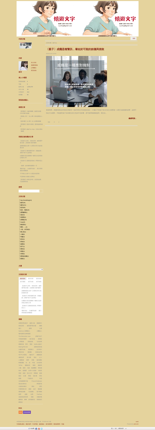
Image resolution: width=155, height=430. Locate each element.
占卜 (40, 357)
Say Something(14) (26, 200)
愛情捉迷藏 (22, 391)
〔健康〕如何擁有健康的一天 (28, 165)
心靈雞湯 (21, 360)
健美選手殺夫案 (31, 325)
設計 (34, 389)
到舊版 (34, 4)
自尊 (32, 394)
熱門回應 (30, 281)
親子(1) (22, 246)
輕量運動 (21, 362)
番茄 (29, 376)
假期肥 (25, 370)
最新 (134, 38)
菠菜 (40, 373)
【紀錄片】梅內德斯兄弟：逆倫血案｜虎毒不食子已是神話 (31, 152)
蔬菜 (24, 373)
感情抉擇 (21, 357)
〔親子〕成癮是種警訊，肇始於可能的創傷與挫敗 (75, 49)
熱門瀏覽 (22, 281)
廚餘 (32, 397)
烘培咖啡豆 (31, 399)
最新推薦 (38, 278)
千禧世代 (30, 378)
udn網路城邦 (133, 2)
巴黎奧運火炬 (23, 389)
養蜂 (25, 399)
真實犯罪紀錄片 (23, 323)
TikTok (20, 365)
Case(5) (22, 222)
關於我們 (28, 424)
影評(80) (22, 207)
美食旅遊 (30, 341)
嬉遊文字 (24, 3)
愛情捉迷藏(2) (24, 256)
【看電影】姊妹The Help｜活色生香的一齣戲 (31, 130)
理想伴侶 (21, 352)
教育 (20, 394)
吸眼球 (40, 365)
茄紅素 (35, 376)
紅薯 (24, 376)
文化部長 (39, 362)
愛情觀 (30, 352)
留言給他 (33, 70)
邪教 (33, 360)
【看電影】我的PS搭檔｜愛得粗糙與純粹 (31, 125)
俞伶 (20, 72)
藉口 (20, 328)
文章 (22, 33)
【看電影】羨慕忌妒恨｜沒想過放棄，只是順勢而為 (31, 180)
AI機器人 (39, 331)
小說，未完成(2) (25, 229)
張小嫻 (29, 357)
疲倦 (30, 328)
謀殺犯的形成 (38, 347)
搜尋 (41, 191)
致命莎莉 (21, 325)
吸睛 (34, 365)
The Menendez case (25, 336)
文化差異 (39, 341)
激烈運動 (39, 360)
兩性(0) (22, 249)
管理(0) (22, 253)
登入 (112, 428)
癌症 (40, 376)
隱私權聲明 (57, 424)
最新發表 (22, 278)
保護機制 (33, 368)
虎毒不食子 (38, 336)
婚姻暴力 (39, 323)
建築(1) (22, 258)
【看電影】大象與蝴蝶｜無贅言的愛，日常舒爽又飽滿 (31, 112)
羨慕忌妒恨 (38, 352)
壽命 (33, 386)
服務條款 (41, 424)
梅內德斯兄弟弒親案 (24, 333)
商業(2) (22, 251)
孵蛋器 (21, 402)
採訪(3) (22, 215)
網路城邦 (121, 428)
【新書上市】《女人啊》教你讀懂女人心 (31, 117)
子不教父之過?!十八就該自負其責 (30, 173)
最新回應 (30, 278)
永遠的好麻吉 (23, 386)
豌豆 (20, 376)
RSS (20, 412)
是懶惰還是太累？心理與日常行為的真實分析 (31, 147)
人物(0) (22, 234)
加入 (116, 428)
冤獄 (31, 344)
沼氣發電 (39, 397)
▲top (137, 421)
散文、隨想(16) (24, 210)
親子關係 (39, 391)
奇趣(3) (22, 236)
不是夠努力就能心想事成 (27, 176)
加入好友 (33, 62)
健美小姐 (32, 323)
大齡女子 (31, 354)
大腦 (28, 368)
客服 (62, 424)
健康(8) (22, 244)
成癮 (26, 394)
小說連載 (31, 391)
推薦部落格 (34, 65)
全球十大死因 (32, 370)
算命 (35, 357)
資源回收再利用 (23, 397)
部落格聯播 (27, 412)
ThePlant (39, 394)
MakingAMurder (23, 347)
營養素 (36, 373)
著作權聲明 (49, 424)
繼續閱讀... (132, 118)
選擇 (27, 360)
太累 (40, 328)
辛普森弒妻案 (23, 339)
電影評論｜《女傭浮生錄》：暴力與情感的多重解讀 (31, 169)
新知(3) (22, 241)
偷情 (24, 368)
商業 (20, 378)
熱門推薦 (38, 281)
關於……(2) (23, 227)
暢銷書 (40, 389)
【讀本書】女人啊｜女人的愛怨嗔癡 (30, 121)
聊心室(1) (23, 232)
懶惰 (40, 325)
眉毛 (40, 386)
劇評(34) (22, 202)
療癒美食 (21, 344)
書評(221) (23, 205)
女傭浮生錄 (22, 349)
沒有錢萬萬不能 (23, 381)
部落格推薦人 (23, 100)
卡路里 (40, 370)
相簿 (34, 33)
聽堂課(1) (23, 224)
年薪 (40, 378)
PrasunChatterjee (37, 381)
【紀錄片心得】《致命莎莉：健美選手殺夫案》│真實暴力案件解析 (31, 142)
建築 (30, 389)
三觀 (20, 368)
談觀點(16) (23, 219)
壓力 (26, 344)
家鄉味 (40, 339)
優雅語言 (27, 365)
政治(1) (22, 239)
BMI (20, 370)
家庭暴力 (31, 349)
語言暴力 (39, 349)
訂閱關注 (33, 68)
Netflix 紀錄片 (38, 344)
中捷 (33, 362)
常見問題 (35, 424)
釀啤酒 (21, 399)
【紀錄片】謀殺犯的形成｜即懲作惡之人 (31, 161)
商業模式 (39, 399)
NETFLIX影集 (23, 354)
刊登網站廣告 (20, 424)
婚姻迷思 (39, 354)
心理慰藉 (21, 341)
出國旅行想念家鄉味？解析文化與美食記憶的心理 (31, 156)
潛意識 (40, 368)
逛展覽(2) (23, 217)
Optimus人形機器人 (24, 331)
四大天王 (29, 373)
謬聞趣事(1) (23, 212)
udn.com (136, 424)
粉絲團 (32, 428)
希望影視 (39, 383)
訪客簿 (47, 33)
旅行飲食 (32, 339)
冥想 (20, 373)
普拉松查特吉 (23, 383)
